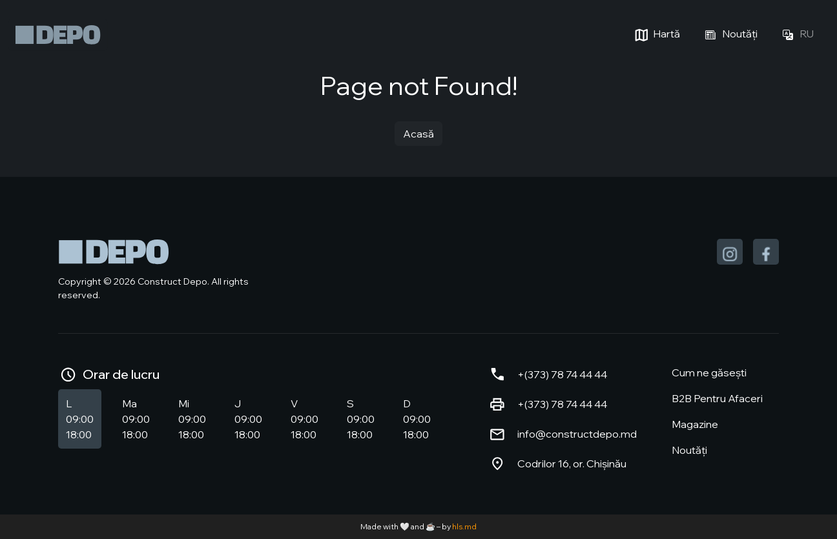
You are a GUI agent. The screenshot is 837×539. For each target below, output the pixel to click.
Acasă (418, 133)
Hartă (656, 35)
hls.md (464, 526)
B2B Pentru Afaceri (717, 398)
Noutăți (729, 35)
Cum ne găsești (709, 372)
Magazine (695, 424)
